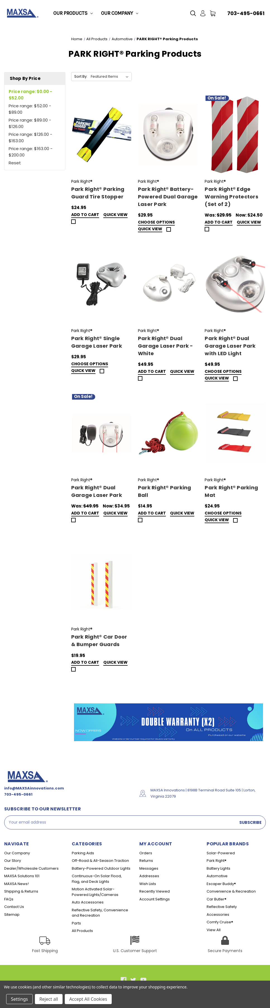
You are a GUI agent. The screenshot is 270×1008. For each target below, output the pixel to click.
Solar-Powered (221, 853)
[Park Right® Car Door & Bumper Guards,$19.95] (101, 582)
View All (214, 930)
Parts (76, 923)
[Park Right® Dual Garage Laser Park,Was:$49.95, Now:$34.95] (101, 433)
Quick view (115, 215)
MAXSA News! (16, 883)
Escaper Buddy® (221, 883)
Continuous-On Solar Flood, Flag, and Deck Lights (97, 878)
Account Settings (154, 899)
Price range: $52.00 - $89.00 (30, 109)
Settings (19, 999)
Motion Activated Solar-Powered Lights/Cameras (95, 891)
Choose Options (156, 222)
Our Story (12, 860)
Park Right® (216, 860)
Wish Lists (147, 883)
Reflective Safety (222, 906)
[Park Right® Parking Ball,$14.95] (168, 433)
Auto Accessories (88, 902)
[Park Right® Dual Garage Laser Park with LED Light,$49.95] (235, 284)
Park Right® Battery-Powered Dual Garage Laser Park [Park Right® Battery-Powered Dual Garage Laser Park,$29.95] (168, 197)
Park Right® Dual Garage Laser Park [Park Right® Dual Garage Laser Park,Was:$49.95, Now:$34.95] (96, 491)
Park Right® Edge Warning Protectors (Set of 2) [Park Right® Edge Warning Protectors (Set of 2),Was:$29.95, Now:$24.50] (231, 197)
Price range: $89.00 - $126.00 (30, 123)
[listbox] (111, 76)
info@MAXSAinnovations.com (34, 788)
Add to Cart (85, 215)
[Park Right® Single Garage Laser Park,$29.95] (101, 284)
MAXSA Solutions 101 (21, 876)
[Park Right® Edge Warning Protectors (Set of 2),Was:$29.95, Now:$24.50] (235, 135)
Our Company (119, 13)
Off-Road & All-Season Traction (100, 860)
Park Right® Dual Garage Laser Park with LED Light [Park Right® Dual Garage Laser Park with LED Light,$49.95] (230, 346)
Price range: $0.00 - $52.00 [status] (30, 95)
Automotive (217, 876)
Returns (146, 860)
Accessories (218, 914)
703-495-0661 (245, 13)
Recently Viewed (154, 891)
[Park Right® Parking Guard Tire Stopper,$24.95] (101, 135)
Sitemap (12, 914)
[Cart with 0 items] (212, 13)
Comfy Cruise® (220, 922)
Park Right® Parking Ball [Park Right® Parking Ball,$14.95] (164, 491)
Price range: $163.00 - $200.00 (30, 152)
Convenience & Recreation (231, 891)
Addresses (149, 876)
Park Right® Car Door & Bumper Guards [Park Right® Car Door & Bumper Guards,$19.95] (99, 640)
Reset (15, 163)
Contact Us (14, 906)
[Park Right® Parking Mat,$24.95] (235, 433)
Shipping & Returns (21, 891)
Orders (145, 853)
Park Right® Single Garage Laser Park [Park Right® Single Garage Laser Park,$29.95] (96, 342)
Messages (148, 868)
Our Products (73, 13)
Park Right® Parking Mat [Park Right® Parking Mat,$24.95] (231, 491)
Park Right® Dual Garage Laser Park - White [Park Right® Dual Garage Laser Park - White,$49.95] (165, 346)
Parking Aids (83, 853)
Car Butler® (216, 899)
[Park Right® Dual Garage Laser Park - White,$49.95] (168, 284)
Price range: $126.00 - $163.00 (30, 137)
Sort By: (80, 76)
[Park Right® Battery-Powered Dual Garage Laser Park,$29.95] (168, 135)
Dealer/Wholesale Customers (31, 868)
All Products (82, 930)
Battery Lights (218, 868)
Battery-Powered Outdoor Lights (101, 868)
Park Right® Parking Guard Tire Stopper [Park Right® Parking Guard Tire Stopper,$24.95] (98, 193)
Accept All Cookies (88, 999)
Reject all (48, 999)
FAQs (8, 899)
